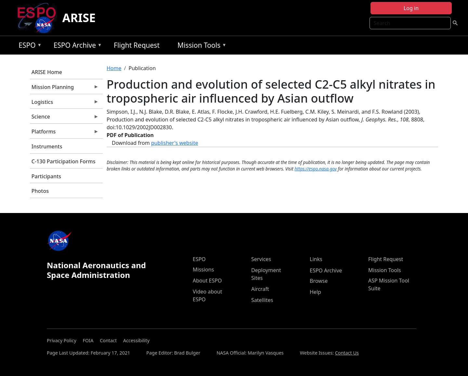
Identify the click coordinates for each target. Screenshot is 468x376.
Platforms (64, 133)
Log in (411, 8)
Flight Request (137, 45)
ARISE (79, 18)
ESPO (28, 46)
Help (315, 291)
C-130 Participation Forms (64, 161)
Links (316, 259)
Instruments (47, 146)
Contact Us (347, 353)
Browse (319, 280)
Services (261, 259)
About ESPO (207, 280)
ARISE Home (47, 72)
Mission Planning (64, 88)
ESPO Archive (76, 46)
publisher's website (174, 142)
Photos (40, 190)
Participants (46, 176)
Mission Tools (200, 46)
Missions (203, 269)
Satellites (262, 300)
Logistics (64, 103)
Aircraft (260, 289)
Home (114, 68)
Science (64, 118)
